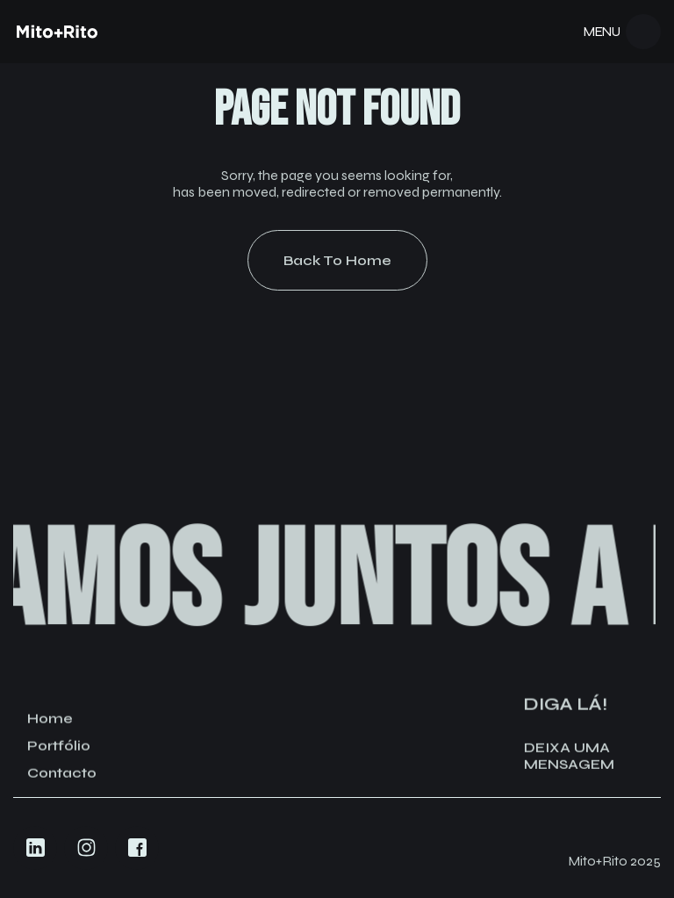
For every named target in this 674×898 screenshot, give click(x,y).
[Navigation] (57, 31)
